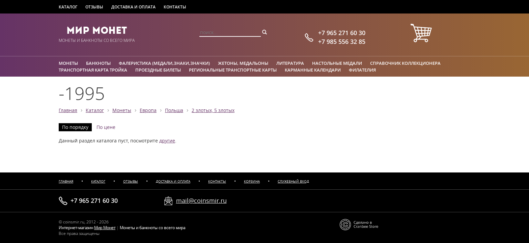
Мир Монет (96, 30)
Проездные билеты (158, 70)
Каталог (68, 7)
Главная (68, 110)
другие (167, 141)
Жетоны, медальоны (243, 63)
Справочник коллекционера (405, 63)
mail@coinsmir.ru (201, 200)
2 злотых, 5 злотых (213, 110)
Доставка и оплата (133, 7)
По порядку (75, 127)
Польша (174, 110)
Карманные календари (313, 70)
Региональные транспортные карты (233, 70)
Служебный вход (293, 181)
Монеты (68, 63)
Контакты (175, 7)
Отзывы (94, 7)
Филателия (362, 70)
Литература (290, 63)
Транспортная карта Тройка (93, 70)
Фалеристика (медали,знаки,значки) (164, 63)
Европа (148, 110)
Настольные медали (337, 63)
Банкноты (98, 63)
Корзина (252, 181)
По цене (105, 127)
